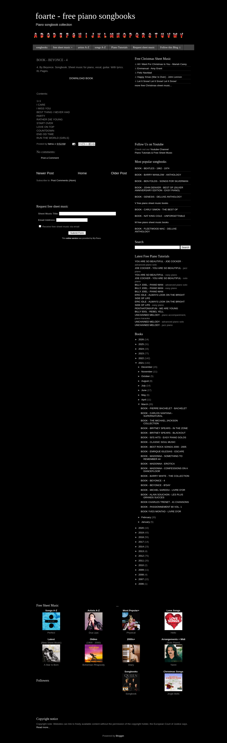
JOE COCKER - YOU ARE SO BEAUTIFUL (158, 268)
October (146, 376)
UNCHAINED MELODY (147, 315)
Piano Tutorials (119, 47)
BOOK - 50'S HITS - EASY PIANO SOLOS (163, 437)
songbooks (42, 47)
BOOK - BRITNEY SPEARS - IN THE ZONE (164, 428)
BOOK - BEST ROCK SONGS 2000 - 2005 (163, 447)
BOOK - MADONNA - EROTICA (158, 463)
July (143, 385)
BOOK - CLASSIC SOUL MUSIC (158, 442)
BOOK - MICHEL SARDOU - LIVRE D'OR (163, 490)
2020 (142, 528)
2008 (142, 574)
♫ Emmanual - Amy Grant (148, 68)
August (145, 381)
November (147, 371)
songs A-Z (100, 47)
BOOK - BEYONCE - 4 (153, 480)
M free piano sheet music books (152, 222)
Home (82, 173)
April (144, 399)
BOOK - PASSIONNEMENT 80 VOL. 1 (161, 507)
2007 (142, 579)
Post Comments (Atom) (63, 180)
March (145, 404)
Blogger (120, 735)
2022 (142, 358)
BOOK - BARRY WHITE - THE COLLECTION (165, 476)
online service (72, 238)
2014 (142, 546)
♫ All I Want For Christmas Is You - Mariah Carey (161, 64)
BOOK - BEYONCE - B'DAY (155, 485)
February (146, 517)
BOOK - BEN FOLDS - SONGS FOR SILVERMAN (161, 181)
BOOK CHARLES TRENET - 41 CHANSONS (165, 502)
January (146, 522)
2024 (142, 349)
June (144, 390)
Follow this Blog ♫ (170, 47)
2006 (142, 584)
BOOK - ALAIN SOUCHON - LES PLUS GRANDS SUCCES (162, 496)
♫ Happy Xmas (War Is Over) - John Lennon (158, 77)
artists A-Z (83, 47)
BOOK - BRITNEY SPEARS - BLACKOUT (163, 432)
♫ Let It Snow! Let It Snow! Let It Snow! (155, 81)
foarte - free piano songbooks (85, 16)
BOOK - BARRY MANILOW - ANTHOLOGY (158, 174)
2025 (142, 344)
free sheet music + (63, 47)
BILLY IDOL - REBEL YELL (149, 311)
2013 (142, 551)
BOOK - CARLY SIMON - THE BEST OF (156, 209)
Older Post (119, 173)
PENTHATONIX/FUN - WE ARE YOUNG (156, 308)
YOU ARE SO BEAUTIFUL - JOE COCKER (158, 261)
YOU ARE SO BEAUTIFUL (149, 275)
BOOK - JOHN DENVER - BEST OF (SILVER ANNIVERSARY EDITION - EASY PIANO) (159, 189)
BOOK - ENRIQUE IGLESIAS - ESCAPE (162, 451)
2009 (142, 570)
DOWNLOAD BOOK (81, 78)
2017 (142, 541)
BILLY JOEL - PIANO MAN (149, 284)
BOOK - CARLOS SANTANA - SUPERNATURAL (157, 414)
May (143, 395)
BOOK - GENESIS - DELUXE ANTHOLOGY (158, 196)
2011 (142, 560)
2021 (142, 363)
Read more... (43, 727)
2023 (142, 353)
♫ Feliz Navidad (143, 72)
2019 (142, 532)
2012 (142, 555)
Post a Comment (50, 158)
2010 (142, 565)
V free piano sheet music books (151, 203)
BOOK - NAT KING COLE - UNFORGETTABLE (160, 216)
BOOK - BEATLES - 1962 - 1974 (152, 168)
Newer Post (45, 173)
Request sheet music (144, 47)
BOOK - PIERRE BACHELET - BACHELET (164, 408)
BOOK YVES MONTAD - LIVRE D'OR (161, 511)
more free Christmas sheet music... (153, 85)
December (147, 367)
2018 (142, 537)
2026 (142, 339)
